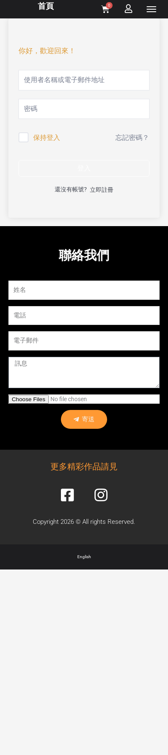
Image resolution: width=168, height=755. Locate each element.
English (84, 556)
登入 (84, 168)
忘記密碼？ (132, 138)
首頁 (46, 6)
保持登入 (46, 138)
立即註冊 (101, 189)
